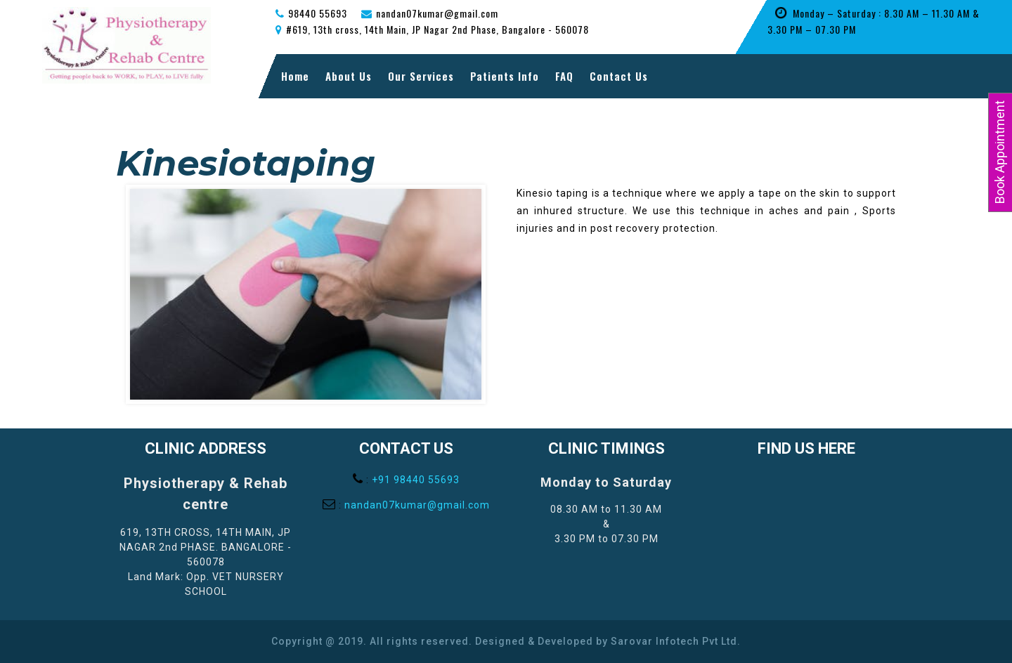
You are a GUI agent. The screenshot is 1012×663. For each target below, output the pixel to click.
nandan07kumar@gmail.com (417, 505)
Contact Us (619, 76)
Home (295, 76)
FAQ (564, 76)
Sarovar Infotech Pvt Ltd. (676, 641)
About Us (348, 76)
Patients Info (504, 76)
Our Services (421, 76)
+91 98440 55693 (416, 479)
